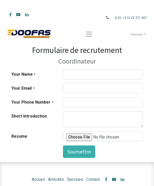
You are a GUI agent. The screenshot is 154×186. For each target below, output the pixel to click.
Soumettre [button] (79, 151)
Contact (93, 179)
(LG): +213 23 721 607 (131, 18)
